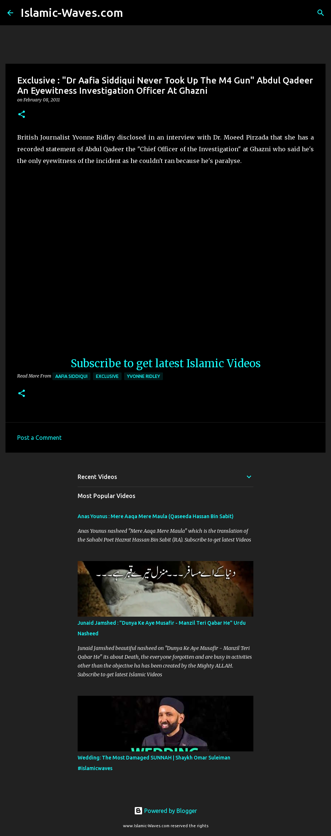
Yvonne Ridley (143, 376)
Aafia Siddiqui (71, 376)
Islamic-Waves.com (72, 12)
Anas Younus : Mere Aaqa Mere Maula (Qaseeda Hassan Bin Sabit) (156, 516)
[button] (21, 115)
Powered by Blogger (165, 810)
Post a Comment (39, 437)
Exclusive (107, 376)
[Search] (133, 13)
